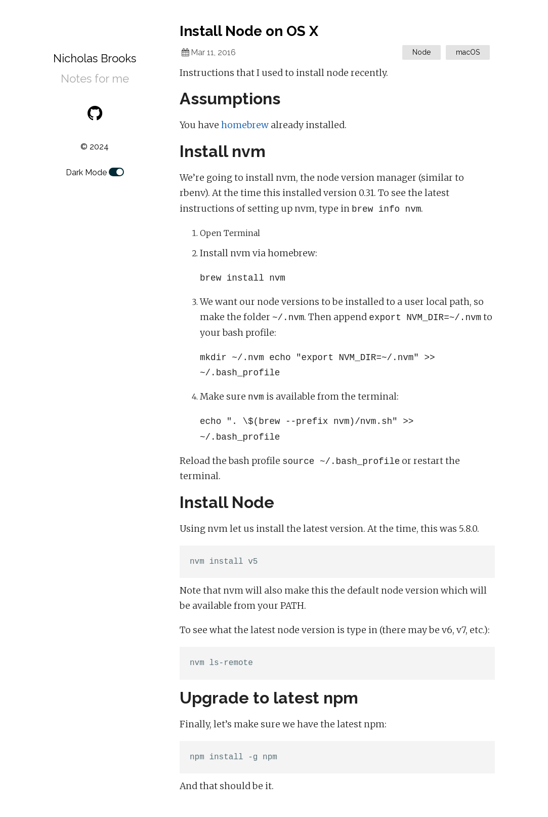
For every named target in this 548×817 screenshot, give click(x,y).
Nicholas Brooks (94, 58)
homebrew (245, 125)
